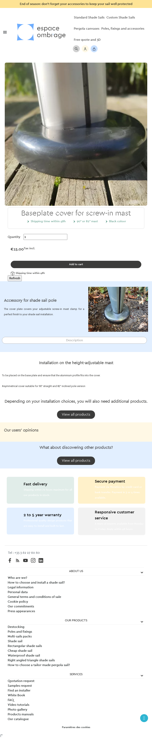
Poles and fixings (20, 631)
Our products (76, 620)
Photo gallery (17, 709)
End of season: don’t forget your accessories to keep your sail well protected (76, 4)
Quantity (14, 237)
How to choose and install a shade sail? (36, 582)
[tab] (74, 340)
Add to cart (76, 264)
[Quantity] (45, 237)
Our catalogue (18, 719)
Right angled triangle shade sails (31, 660)
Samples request (20, 685)
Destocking (16, 626)
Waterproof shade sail (24, 655)
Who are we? (17, 577)
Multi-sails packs (20, 636)
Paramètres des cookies (76, 727)
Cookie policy (18, 601)
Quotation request (21, 681)
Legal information (20, 587)
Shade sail (15, 641)
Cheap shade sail (20, 650)
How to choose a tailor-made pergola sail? (39, 665)
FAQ (11, 700)
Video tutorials (18, 704)
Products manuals (21, 714)
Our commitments (21, 606)
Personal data (18, 592)
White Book (16, 695)
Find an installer (19, 690)
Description (74, 340)
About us (76, 571)
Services (76, 674)
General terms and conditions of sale (34, 596)
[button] (76, 414)
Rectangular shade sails (25, 646)
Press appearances (21, 611)
